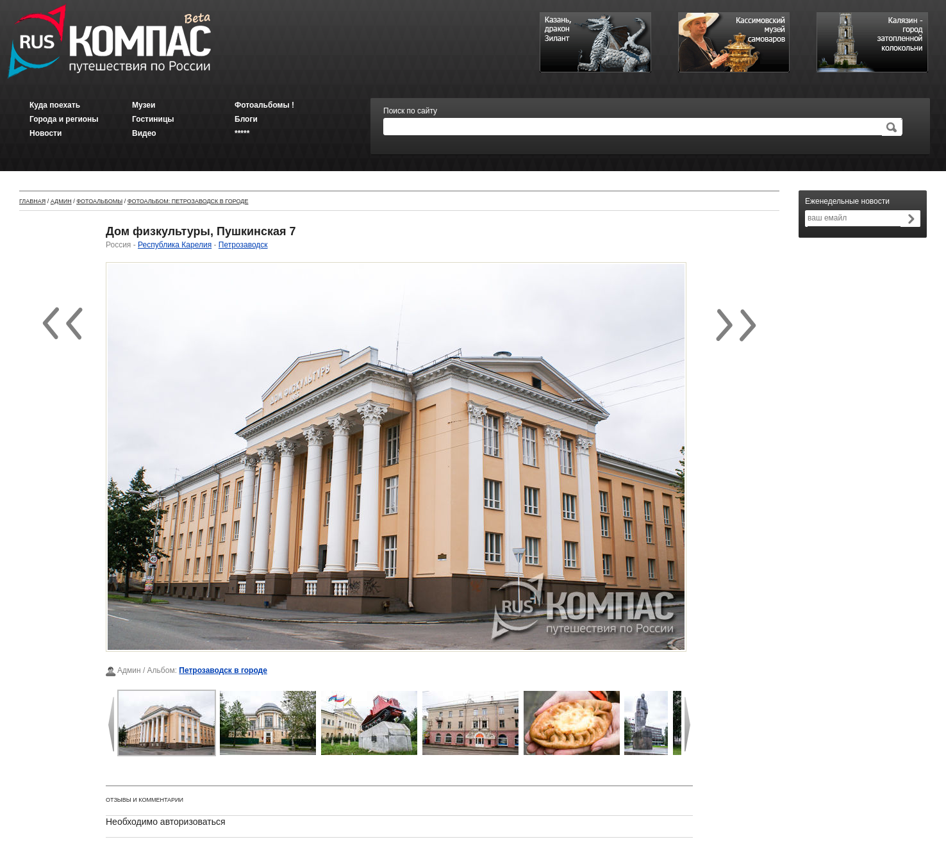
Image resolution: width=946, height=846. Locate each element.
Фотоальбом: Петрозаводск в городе (188, 201)
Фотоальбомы (99, 201)
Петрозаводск (243, 244)
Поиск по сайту (410, 110)
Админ (61, 201)
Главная (32, 201)
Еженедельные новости (847, 201)
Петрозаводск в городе (223, 670)
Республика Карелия (175, 244)
